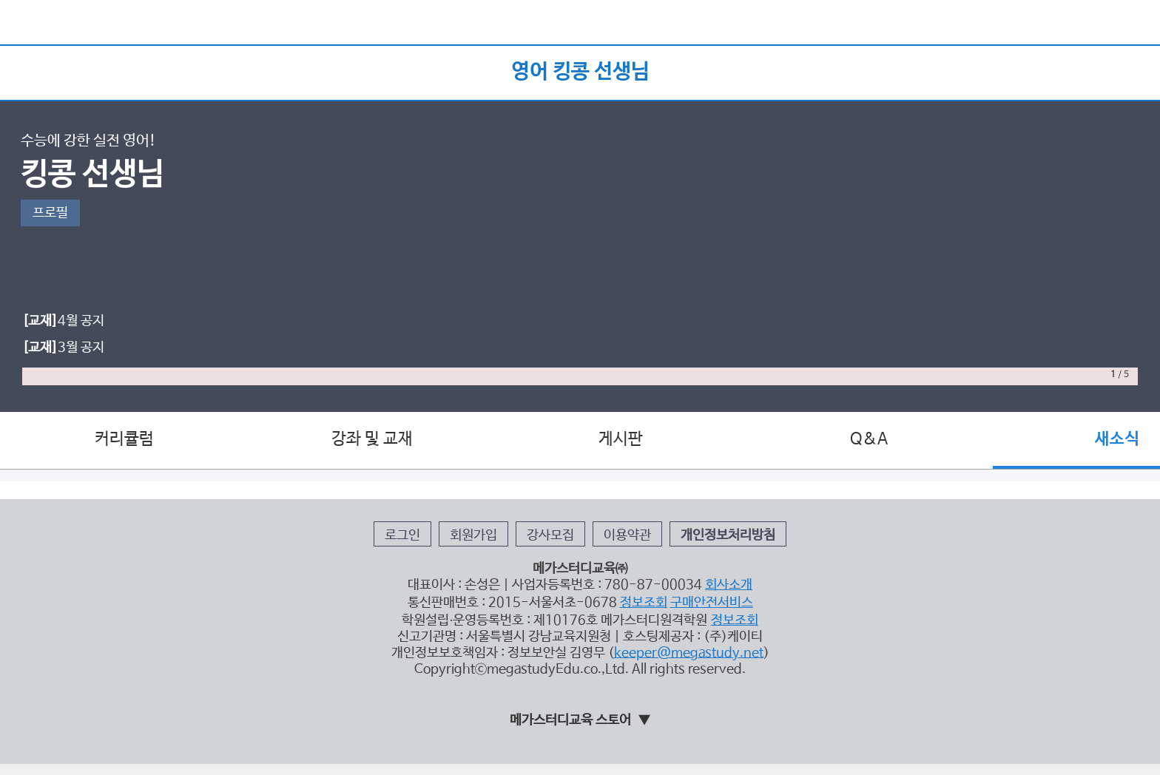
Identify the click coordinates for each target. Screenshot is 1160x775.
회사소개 (728, 585)
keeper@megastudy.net (688, 653)
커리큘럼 (124, 439)
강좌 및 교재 (372, 439)
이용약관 (627, 535)
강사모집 (550, 535)
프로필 (50, 213)
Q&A (869, 439)
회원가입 (473, 535)
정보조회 (643, 602)
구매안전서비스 (711, 602)
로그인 (402, 535)
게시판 (620, 439)
